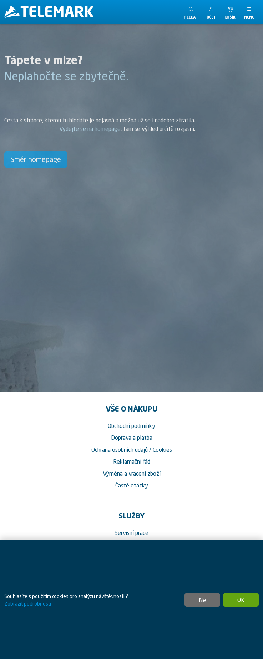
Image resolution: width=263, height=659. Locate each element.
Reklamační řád (131, 461)
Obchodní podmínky (131, 425)
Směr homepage (35, 159)
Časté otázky (131, 485)
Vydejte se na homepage (90, 128)
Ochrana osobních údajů (119, 449)
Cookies (162, 449)
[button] (211, 12)
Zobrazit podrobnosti (27, 604)
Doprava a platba (131, 437)
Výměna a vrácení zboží (132, 473)
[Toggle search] (190, 12)
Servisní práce (131, 532)
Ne (202, 599)
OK (240, 599)
